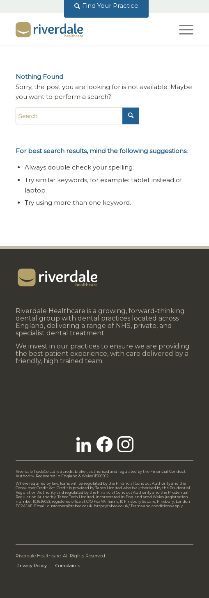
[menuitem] (106, 5)
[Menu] (182, 29)
